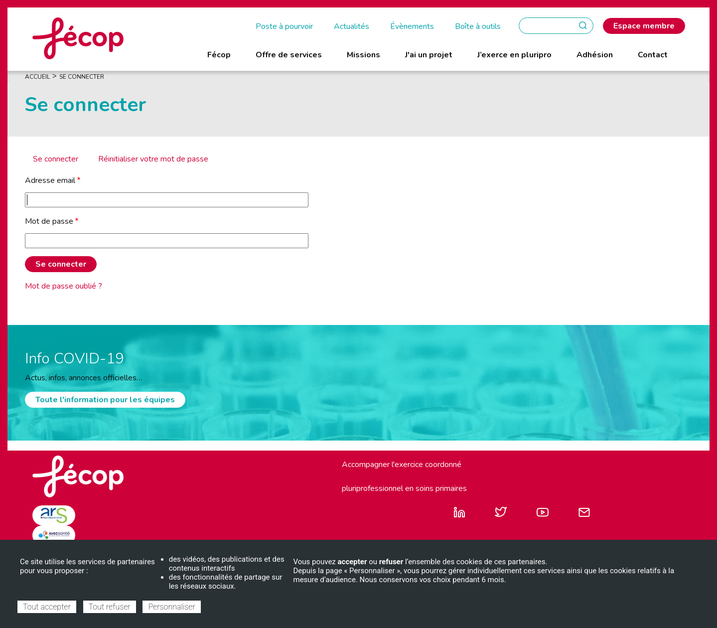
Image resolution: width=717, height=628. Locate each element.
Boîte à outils (478, 26)
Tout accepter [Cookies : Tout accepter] (47, 607)
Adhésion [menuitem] (594, 54)
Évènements (412, 26)
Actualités (351, 26)
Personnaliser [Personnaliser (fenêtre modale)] (171, 607)
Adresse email (50, 180)
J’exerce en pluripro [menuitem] (514, 54)
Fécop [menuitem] (219, 54)
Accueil (37, 77)
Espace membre (644, 25)
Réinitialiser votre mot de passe (153, 159)
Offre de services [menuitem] (289, 54)
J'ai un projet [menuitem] (428, 54)
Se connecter (55, 159)
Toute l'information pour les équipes (105, 399)
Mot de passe (49, 221)
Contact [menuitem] (653, 54)
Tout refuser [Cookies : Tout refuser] (110, 607)
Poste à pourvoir (284, 26)
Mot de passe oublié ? (63, 286)
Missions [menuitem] (363, 54)
